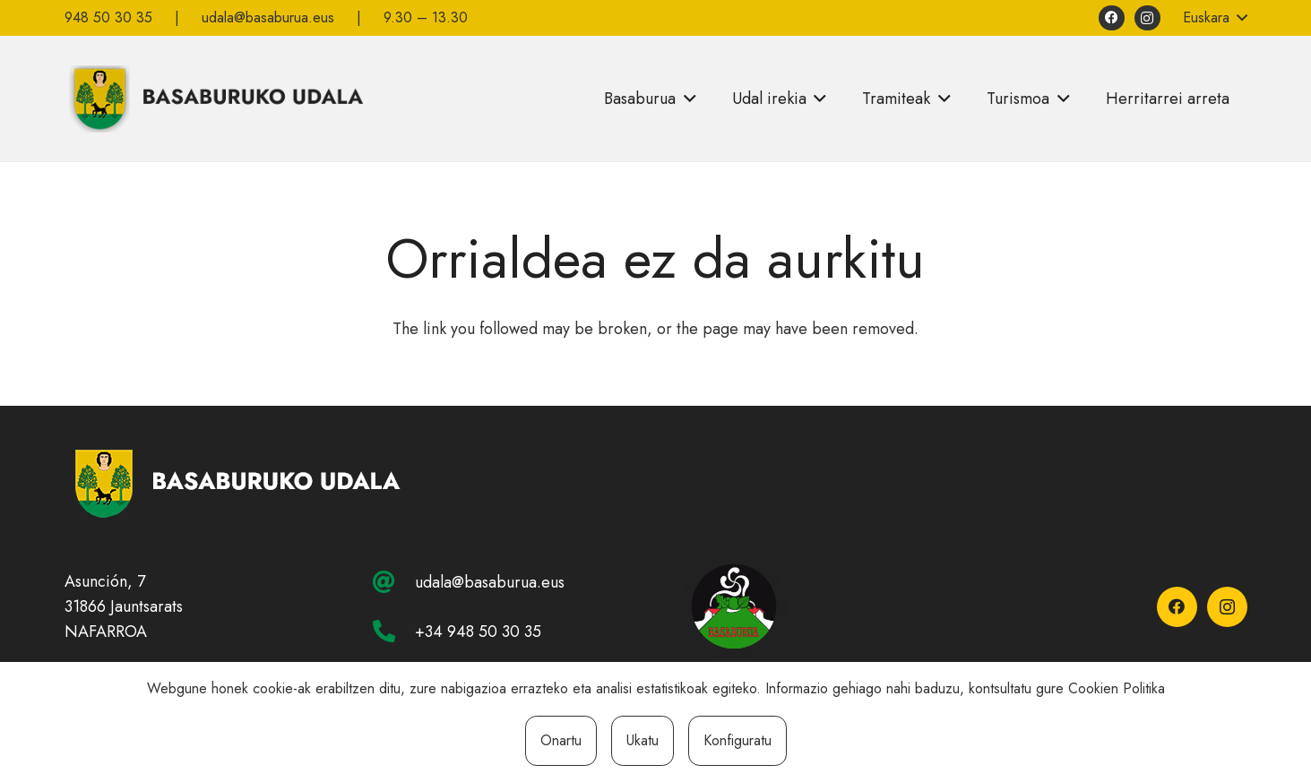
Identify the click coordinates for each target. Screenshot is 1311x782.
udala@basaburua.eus (490, 582)
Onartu (561, 740)
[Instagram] (1147, 18)
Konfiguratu (737, 740)
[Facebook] (1112, 18)
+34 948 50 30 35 (478, 631)
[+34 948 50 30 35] (393, 631)
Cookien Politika (1116, 688)
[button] (1215, 18)
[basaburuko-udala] (214, 98)
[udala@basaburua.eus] (393, 582)
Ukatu (642, 740)
